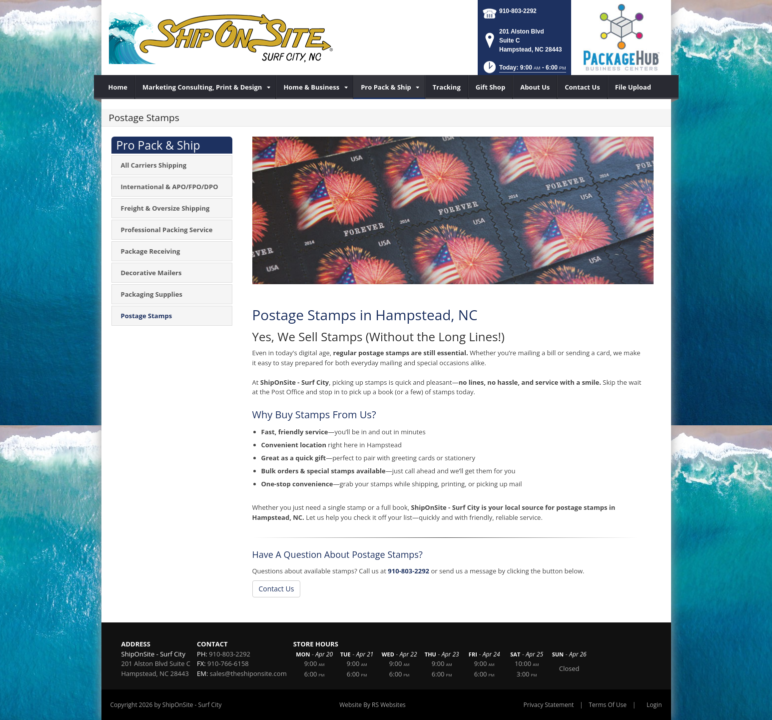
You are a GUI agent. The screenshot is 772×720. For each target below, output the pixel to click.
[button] (524, 70)
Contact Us (276, 588)
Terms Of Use (608, 704)
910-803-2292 (518, 11)
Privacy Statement (549, 704)
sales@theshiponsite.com (248, 673)
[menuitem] (118, 87)
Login (654, 704)
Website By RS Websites (372, 704)
